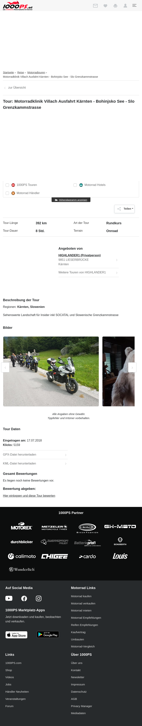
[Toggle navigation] (134, 5)
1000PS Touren (24, 185)
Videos (9, 677)
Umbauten (77, 639)
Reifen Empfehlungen (84, 624)
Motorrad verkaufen (83, 603)
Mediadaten (78, 713)
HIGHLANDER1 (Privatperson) (79, 255)
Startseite (8, 72)
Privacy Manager (81, 706)
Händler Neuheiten (17, 691)
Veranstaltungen (15, 698)
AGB (74, 698)
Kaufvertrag (78, 632)
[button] (125, 6)
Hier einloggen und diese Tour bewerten (29, 495)
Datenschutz (79, 691)
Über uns (76, 662)
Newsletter (77, 677)
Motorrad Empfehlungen (86, 617)
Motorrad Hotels (92, 185)
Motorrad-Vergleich (83, 646)
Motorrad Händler (25, 193)
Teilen (123, 209)
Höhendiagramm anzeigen (73, 200)
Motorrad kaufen (81, 596)
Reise (20, 72)
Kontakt (76, 670)
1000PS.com (13, 662)
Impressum (78, 684)
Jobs (8, 684)
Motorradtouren (36, 72)
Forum (9, 706)
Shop (8, 670)
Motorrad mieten (81, 610)
